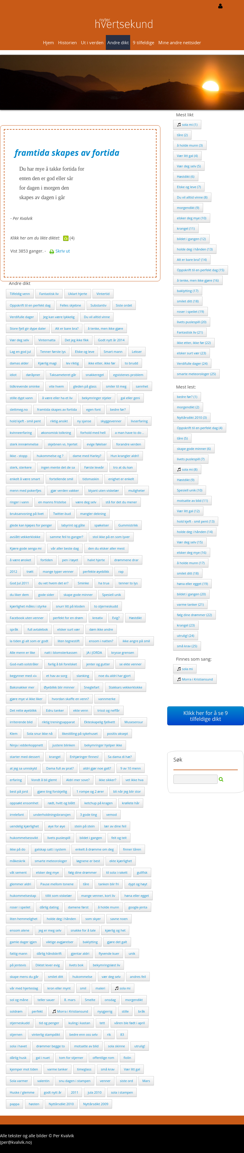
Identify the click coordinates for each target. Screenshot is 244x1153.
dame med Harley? (87, 455)
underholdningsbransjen (52, 814)
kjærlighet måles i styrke (28, 606)
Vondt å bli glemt (44, 780)
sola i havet (18, 1046)
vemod (111, 814)
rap (120, 571)
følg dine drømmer (82, 872)
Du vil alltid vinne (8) (192, 197)
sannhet (142, 386)
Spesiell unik (111, 594)
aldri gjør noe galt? (97, 768)
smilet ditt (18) (188, 301)
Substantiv (98, 305)
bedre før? (118, 409)
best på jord (19, 791)
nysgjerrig (105, 1011)
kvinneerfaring (21, 432)
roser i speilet (20, 907)
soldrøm (16, 1011)
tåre (86, 884)
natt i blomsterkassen (60, 652)
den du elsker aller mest (106, 548)
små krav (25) (187, 646)
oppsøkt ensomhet (24, 803)
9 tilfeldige (143, 42)
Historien (67, 42)
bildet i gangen (91, 837)
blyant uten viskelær (103, 490)
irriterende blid (21, 722)
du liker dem (19, 594)
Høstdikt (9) (185, 480)
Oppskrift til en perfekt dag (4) (199, 428)
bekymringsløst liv (106, 965)
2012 (13, 571)
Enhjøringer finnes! (84, 756)
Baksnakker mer (22, 687)
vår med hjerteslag (24, 988)
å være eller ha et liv (57, 398)
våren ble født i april (129, 1023)
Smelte (90, 999)
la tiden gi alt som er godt (29, 641)
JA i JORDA (94, 652)
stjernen (16, 1034)
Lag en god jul (20, 351)
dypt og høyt (137, 884)
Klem (13, 733)
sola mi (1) (187, 124)
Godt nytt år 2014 (111, 340)
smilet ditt (55, 976)
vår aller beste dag (65, 548)
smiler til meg (116, 386)
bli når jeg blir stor (127, 791)
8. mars (69, 999)
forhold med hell (93, 432)
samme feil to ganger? (66, 537)
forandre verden (128, 444)
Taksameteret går (63, 374)
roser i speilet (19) (190, 311)
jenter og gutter (98, 664)
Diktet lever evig (48, 965)
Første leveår (94, 467)
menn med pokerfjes (25, 490)
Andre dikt (118, 42)
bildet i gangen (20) (191, 594)
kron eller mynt (59, 988)
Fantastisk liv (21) (190, 332)
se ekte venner (130, 664)
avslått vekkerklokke (25, 537)
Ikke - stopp (18, 455)
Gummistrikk (128, 525)
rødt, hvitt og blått (61, 803)
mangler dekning (93, 513)
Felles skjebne (70, 305)
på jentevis (18, 965)
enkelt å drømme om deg (94, 849)
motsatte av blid (86, 1046)
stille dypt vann (21, 398)
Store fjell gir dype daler (28, 328)
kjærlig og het (115, 930)
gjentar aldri (80, 953)
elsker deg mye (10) (191, 218)
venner (105, 1081)
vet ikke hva (134, 780)
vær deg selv (111, 976)
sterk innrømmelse (24, 444)
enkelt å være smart (25, 479)
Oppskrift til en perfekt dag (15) (200, 270)
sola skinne (116, 1046)
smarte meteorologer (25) (196, 374)
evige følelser (97, 444)
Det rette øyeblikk (23, 710)
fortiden (47, 560)
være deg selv (86, 502)
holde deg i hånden (61, 918)
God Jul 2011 (19, 583)
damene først (78, 907)
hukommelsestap (23, 895)
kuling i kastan (79, 1023)
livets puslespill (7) (191, 459)
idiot (13, 374)
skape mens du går (24, 976)
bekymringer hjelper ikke (103, 745)
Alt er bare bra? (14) (192, 259)
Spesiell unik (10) (189, 490)
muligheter (136, 490)
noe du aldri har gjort (114, 675)
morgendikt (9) (188, 207)
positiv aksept (117, 733)
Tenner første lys (53, 351)
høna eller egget (137, 895)
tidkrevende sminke (25, 386)
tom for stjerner (71, 1057)
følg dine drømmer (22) (194, 615)
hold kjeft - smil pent (25, 421)
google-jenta (137, 907)
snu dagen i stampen (74, 1081)
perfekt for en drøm (68, 618)
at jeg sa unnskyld (23, 768)
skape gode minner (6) (194, 448)
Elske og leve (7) (189, 187)
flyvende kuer (109, 953)
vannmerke (106, 699)
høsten (34, 1104)
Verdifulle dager (22, 317)
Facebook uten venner (27, 618)
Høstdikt (135, 618)
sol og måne (19, 999)
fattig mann (18, 953)
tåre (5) (182, 438)
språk (14, 629)
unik (132, 953)
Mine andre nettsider (179, 42)
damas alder (19, 363)
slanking (82, 675)
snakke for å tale (83, 930)
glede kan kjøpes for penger (31, 525)
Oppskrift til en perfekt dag (30, 305)
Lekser (137, 351)
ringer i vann (19, 502)
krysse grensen (122, 652)
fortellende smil (61, 479)
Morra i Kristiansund (70, 1011)
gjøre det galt (117, 942)
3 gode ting (88, 814)
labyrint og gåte (73, 525)
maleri (100, 988)
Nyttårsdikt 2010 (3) (192, 417)
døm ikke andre (101, 629)
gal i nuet (43, 1057)
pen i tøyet (70, 560)
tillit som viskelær (58, 895)
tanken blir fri (108, 884)
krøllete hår (131, 803)
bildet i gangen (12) (191, 239)
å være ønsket (20, 560)
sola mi (122, 988)
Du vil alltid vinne (97, 317)
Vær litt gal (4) (187, 155)
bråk (141, 1011)
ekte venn (80, 710)
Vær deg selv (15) (190, 542)
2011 (74, 1092)
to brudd (131, 363)
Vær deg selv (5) (189, 166)
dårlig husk (18, 1057)
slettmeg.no (19, 409)
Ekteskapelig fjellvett (99, 722)
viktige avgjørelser (60, 942)
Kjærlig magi (47, 363)
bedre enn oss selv (83, 1034)
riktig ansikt (59, 421)
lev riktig (72, 363)
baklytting (90, 942)
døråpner (33, 374)
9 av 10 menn (130, 768)
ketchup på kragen (98, 803)
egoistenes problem (128, 374)
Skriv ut (59, 251)
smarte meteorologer (51, 861)
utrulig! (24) (185, 635)
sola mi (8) (187, 469)
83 (122, 1034)
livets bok (76, 965)
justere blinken (63, 745)
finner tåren (132, 849)
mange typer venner (58, 571)
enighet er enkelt (121, 479)
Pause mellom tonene (57, 884)
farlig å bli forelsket (62, 664)
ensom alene (19, 930)
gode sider (46, 594)
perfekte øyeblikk (96, 571)
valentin (43, 1081)
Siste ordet (124, 305)
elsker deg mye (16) (191, 552)
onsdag (110, 999)
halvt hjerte (96, 560)
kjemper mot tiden (24, 1069)
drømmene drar (126, 560)
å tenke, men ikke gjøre (105, 328)
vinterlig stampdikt (46, 1034)
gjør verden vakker (65, 490)
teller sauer (46, 999)
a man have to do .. (129, 432)
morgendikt (134, 999)
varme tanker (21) (190, 604)
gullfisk (142, 872)
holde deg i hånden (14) (195, 531)
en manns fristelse (52, 502)
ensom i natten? (101, 641)
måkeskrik (17, 861)
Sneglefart (91, 687)
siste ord (126, 1081)
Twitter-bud (62, 513)
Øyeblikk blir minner (59, 687)
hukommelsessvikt (24, 837)
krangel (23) (186, 625)
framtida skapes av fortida (57, 409)
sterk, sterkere (21, 467)
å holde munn (108, 907)
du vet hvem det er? (53, 583)
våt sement (18, 872)
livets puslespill (58, 837)
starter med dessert (25, 756)
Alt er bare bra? (67, 328)
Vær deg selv (19, 340)
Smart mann (113, 351)
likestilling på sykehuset (80, 733)
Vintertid (102, 293)
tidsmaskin (90, 479)
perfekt (37, 1011)
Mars (146, 1081)
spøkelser (101, 525)
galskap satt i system (50, 849)
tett (102, 1023)
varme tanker (57, 1069)
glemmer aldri (20, 884)
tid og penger (49, 1023)
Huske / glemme (22, 1092)
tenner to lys (128, 583)
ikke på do (17, 849)
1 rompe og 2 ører (90, 791)
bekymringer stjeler (96, 398)
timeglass (84, 1069)
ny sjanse (84, 421)
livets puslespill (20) (191, 322)
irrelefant (17, 814)
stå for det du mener (121, 502)
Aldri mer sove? (78, 780)
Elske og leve (84, 351)
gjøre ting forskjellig (52, 791)
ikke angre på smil (136, 641)
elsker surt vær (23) (191, 353)
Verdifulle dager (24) (192, 363)
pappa (14, 1104)
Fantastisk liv (48, 293)
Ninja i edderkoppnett (26, 745)
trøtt (30, 571)
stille (125, 1011)
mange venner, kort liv (98, 895)
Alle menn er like (22, 652)
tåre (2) (182, 135)
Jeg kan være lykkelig (59, 317)
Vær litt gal (132, 1069)
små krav (107, 1069)
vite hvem (56, 386)
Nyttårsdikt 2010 (61, 1104)
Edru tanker (55, 710)
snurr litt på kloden (70, 606)
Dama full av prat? (60, 768)
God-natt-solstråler (24, 664)
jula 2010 (94, 1092)
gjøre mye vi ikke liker (26, 699)
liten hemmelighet (23, 918)
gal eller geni (130, 398)
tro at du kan (123, 467)
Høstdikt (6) (185, 176)
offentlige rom (103, 1057)
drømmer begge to (50, 1046)
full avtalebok (38, 629)
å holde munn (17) (191, 563)
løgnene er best (88, 861)
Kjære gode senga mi (26, 548)
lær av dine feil (115, 826)
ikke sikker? (107, 780)
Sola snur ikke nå (40, 733)
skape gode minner (78, 594)
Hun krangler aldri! (125, 455)
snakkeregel (95, 374)
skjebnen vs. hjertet (62, 444)
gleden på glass (84, 386)
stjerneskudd (20, 1023)
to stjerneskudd (106, 606)
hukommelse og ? (50, 455)
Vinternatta (46, 340)
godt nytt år (53, 1092)
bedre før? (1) (187, 396)
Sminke (83, 583)
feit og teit (119, 837)
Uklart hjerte (77, 293)
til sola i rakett (116, 872)
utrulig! (139, 1046)
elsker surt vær (68, 629)
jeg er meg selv (50, 930)
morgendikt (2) (188, 407)
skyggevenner (111, 421)
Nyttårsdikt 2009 (96, 1104)
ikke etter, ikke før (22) (194, 342)
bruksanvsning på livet (27, 513)
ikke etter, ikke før (101, 363)
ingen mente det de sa (58, 467)
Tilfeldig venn (20, 293)
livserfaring (139, 421)
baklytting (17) (187, 290)
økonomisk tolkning (56, 432)
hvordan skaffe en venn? (70, 699)
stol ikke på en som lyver (111, 537)
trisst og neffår (109, 710)
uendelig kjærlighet (24, 826)
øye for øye (56, 826)
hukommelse (83, 976)
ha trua (103, 583)
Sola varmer (19, 1081)
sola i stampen (122, 1092)
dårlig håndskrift (49, 953)
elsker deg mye (47, 872)
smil (83, 988)
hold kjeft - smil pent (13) (196, 521)
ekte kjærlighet (120, 861)
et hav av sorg (56, 675)
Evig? (115, 618)
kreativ (98, 618)
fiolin (127, 1057)
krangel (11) (186, 228)
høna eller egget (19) (192, 583)
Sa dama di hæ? (120, 756)
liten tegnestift (69, 641)
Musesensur (134, 722)
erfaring (16, 780)
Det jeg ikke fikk (77, 340)
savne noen (119, 918)
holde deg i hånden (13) (195, 249)
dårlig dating (49, 907)
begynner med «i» (23, 675)
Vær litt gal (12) (188, 511)
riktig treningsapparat (58, 722)
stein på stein (84, 826)
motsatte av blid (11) (192, 500)
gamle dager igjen (23, 942)
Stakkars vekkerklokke (125, 687)
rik (109, 1034)
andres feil (138, 976)
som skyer (93, 918)
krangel (54, 756)
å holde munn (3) (190, 145)
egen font (93, 409)
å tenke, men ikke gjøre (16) (198, 280)
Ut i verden (92, 42)
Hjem (48, 42)
